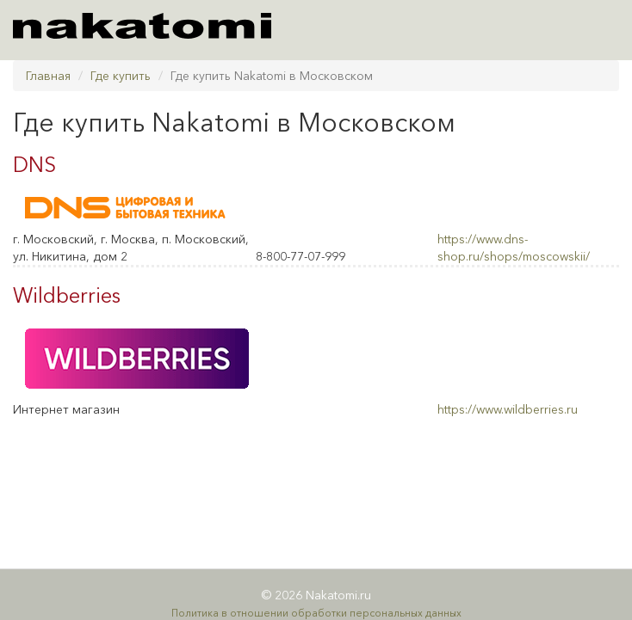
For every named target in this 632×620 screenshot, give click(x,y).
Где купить (120, 75)
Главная (48, 75)
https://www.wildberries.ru (507, 409)
